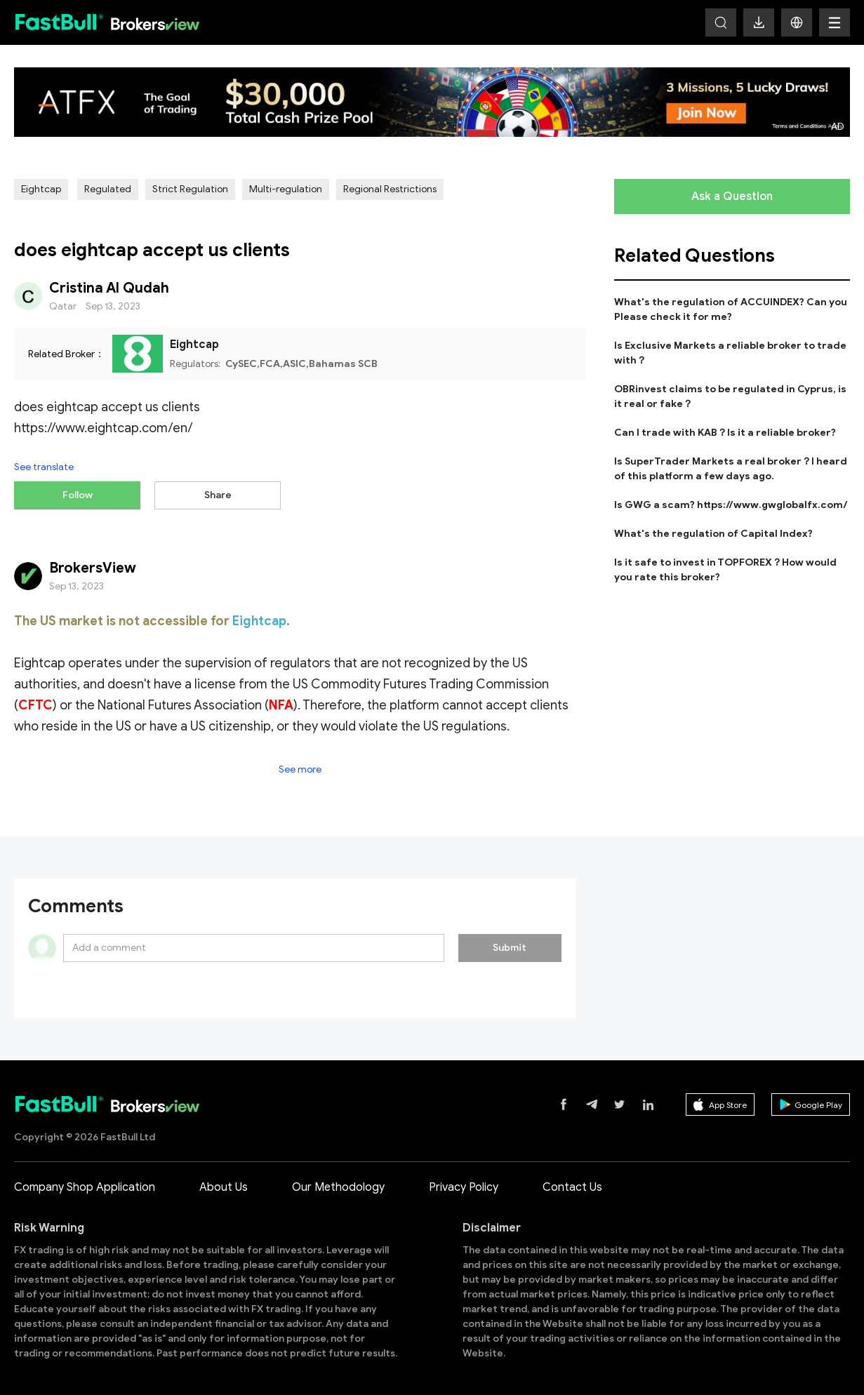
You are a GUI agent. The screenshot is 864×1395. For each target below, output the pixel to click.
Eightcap (41, 189)
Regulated (107, 189)
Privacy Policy (463, 1181)
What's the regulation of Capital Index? (713, 534)
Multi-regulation (285, 189)
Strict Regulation (190, 189)
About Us (223, 1181)
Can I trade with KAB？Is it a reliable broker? (725, 433)
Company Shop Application (84, 1181)
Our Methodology (338, 1181)
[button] (796, 22)
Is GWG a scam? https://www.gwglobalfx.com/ (731, 505)
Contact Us (572, 1181)
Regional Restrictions (390, 189)
